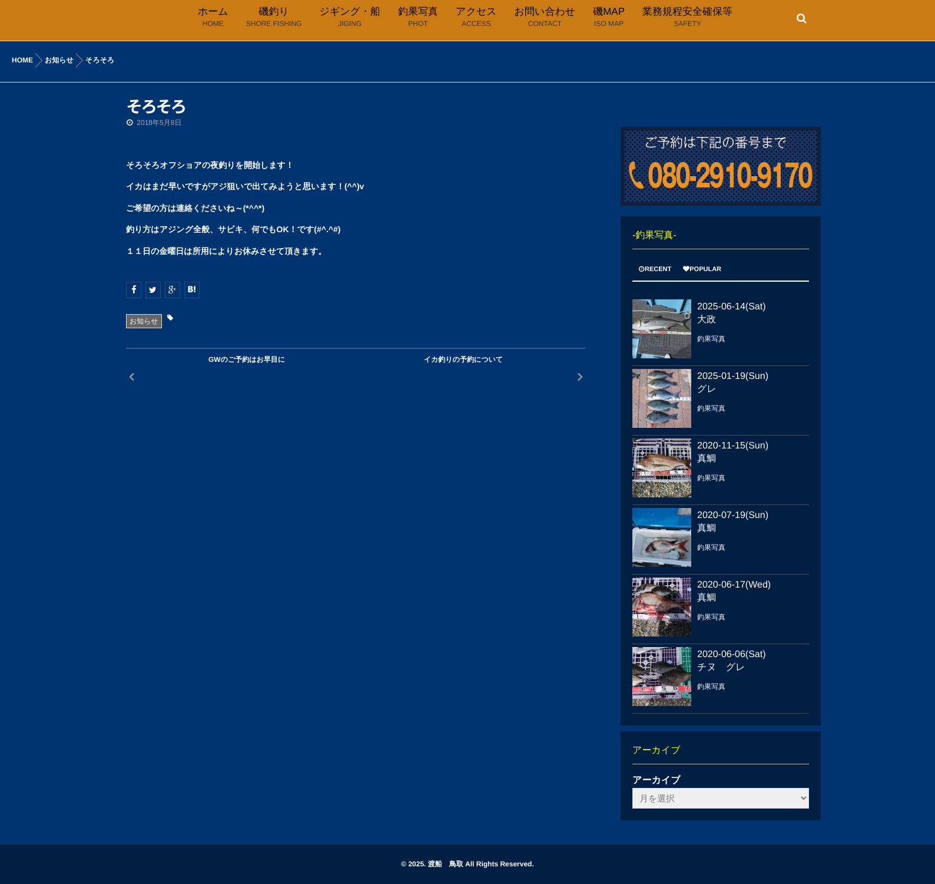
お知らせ (144, 321)
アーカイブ (656, 781)
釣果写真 (711, 339)
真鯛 (706, 459)
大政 (706, 320)
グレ (707, 389)
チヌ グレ (721, 667)
